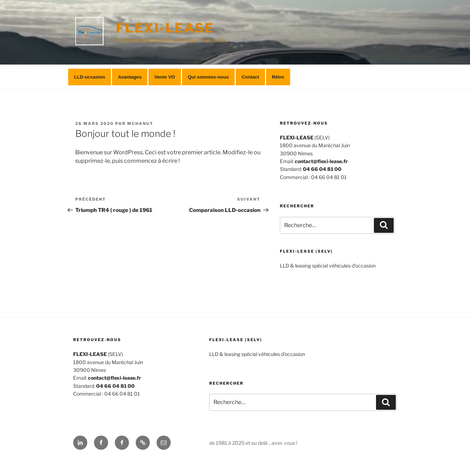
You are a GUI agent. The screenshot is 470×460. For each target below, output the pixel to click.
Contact (250, 77)
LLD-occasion (89, 77)
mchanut (140, 123)
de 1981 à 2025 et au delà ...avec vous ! (253, 443)
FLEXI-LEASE (165, 28)
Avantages (130, 77)
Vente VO (164, 77)
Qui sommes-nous (208, 77)
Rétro (278, 77)
